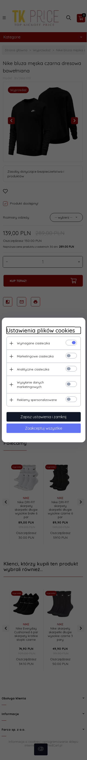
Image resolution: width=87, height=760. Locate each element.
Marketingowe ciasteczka (35, 356)
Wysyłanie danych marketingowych (30, 384)
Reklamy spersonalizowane (37, 400)
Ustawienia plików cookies (40, 330)
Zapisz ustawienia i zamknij (43, 416)
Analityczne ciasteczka (33, 369)
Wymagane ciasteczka (33, 343)
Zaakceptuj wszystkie (43, 428)
